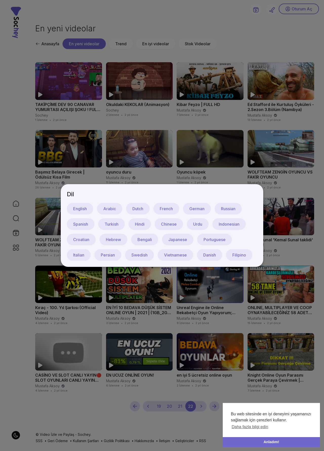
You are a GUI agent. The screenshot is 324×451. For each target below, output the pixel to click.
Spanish (80, 224)
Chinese (169, 224)
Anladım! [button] (271, 442)
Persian (108, 254)
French (166, 208)
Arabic (109, 208)
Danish (209, 254)
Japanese (177, 239)
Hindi (140, 224)
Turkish (111, 224)
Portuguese (215, 239)
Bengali (144, 239)
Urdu (197, 224)
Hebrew (113, 239)
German (197, 208)
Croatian (81, 239)
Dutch (137, 208)
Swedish (139, 254)
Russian (228, 208)
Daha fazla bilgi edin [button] (250, 427)
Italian (78, 254)
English (80, 208)
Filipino (239, 254)
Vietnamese (175, 254)
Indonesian (229, 224)
